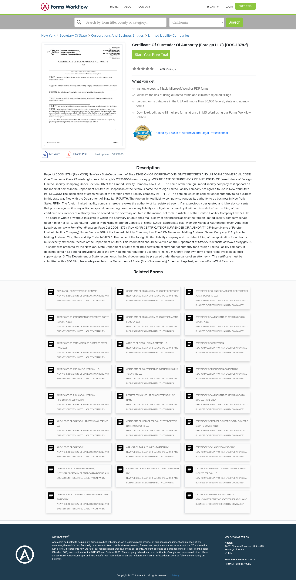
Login (229, 6)
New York (48, 35)
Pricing (114, 6)
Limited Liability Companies (168, 35)
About (128, 6)
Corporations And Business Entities (117, 35)
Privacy (175, 575)
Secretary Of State (73, 35)
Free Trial (245, 6)
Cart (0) (213, 6)
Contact (144, 6)
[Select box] (120, 22)
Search (234, 22)
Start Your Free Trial (151, 54)
